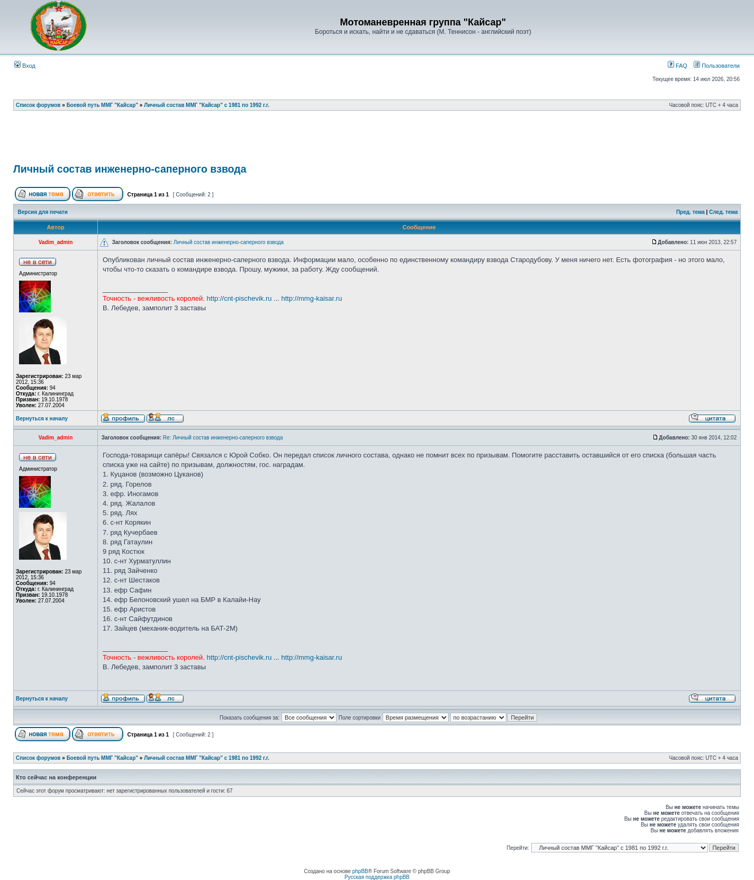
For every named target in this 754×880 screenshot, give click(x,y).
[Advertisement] (377, 140)
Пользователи (717, 65)
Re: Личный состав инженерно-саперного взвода (223, 438)
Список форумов (38, 105)
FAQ (677, 65)
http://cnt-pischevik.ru (239, 298)
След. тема (723, 212)
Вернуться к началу (42, 418)
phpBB (360, 871)
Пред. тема (690, 212)
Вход (24, 65)
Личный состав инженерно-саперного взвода (130, 169)
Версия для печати (43, 212)
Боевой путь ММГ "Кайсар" (102, 105)
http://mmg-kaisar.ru (311, 298)
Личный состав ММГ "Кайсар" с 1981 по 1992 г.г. (206, 105)
